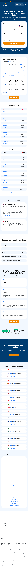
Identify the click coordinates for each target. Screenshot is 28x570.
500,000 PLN (5, 187)
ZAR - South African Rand (14, 505)
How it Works (17, 534)
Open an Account (19, 4)
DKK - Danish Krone (14, 470)
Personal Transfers (4, 529)
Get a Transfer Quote (14, 43)
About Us (16, 529)
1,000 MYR (5, 125)
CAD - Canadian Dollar (14, 462)
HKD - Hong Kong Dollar (14, 476)
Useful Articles (4, 534)
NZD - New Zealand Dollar (14, 489)
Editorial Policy (23, 543)
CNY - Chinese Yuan (14, 466)
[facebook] (2, 525)
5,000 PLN (5, 173)
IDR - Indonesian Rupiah (14, 481)
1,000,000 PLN (5, 189)
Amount (4, 23)
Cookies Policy (9, 543)
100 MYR (4, 120)
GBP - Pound (14, 474)
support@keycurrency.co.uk (5, 523)
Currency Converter (14, 8)
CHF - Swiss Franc (14, 464)
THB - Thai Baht (14, 499)
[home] (4, 514)
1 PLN (4, 155)
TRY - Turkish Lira (14, 501)
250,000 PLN (5, 184)
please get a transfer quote (15, 50)
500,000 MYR (5, 143)
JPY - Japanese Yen (14, 485)
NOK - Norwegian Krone (14, 487)
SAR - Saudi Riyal (14, 493)
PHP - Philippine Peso (14, 491)
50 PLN (4, 161)
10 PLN (4, 157)
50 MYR (4, 118)
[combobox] (21, 26)
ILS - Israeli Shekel (14, 483)
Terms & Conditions (16, 543)
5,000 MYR (5, 129)
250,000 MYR (5, 141)
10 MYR (4, 113)
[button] (26, 4)
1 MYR (4, 111)
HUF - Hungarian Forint (14, 478)
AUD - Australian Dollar (14, 460)
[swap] (14, 30)
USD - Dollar (14, 503)
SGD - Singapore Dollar (14, 497)
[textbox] (21, 26)
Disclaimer (3, 544)
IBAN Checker (4, 538)
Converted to (5, 30)
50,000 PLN (5, 180)
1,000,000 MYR (5, 145)
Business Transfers (4, 531)
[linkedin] (3, 525)
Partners (16, 536)
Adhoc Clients (8, 544)
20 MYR (4, 116)
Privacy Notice (3, 543)
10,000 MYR (5, 132)
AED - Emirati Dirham (14, 458)
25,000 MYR (5, 134)
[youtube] (5, 525)
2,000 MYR (5, 127)
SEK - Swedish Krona (14, 495)
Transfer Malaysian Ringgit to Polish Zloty (18, 192)
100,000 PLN (5, 182)
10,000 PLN (5, 175)
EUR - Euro (14, 472)
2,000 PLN (5, 171)
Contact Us (17, 531)
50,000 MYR (5, 136)
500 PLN (4, 166)
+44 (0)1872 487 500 (4, 522)
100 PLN (4, 164)
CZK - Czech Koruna (14, 468)
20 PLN (4, 159)
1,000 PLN (4, 168)
